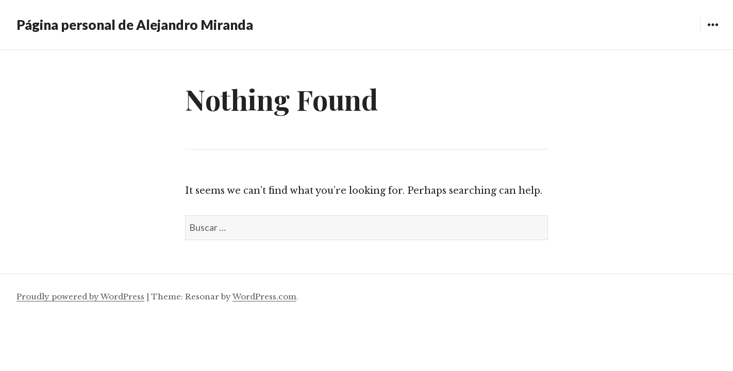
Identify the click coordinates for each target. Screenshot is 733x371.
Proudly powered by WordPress (80, 296)
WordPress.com (264, 296)
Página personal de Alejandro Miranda (134, 24)
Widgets (713, 32)
